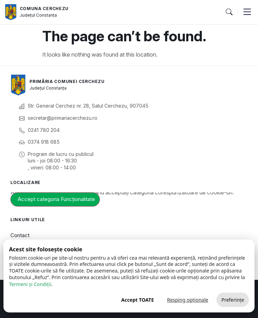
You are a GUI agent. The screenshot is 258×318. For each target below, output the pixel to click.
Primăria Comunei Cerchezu (67, 81)
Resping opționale (187, 299)
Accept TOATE (137, 299)
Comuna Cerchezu (44, 8)
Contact (19, 235)
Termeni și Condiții (30, 284)
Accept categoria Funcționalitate (56, 199)
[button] (229, 12)
